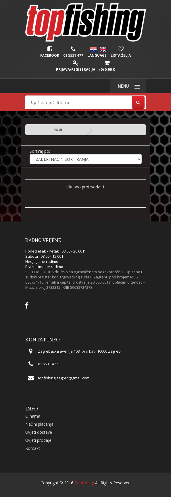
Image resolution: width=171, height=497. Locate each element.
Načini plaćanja (39, 424)
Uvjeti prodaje (38, 440)
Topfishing (84, 482)
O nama (32, 416)
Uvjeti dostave (38, 432)
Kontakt (32, 448)
